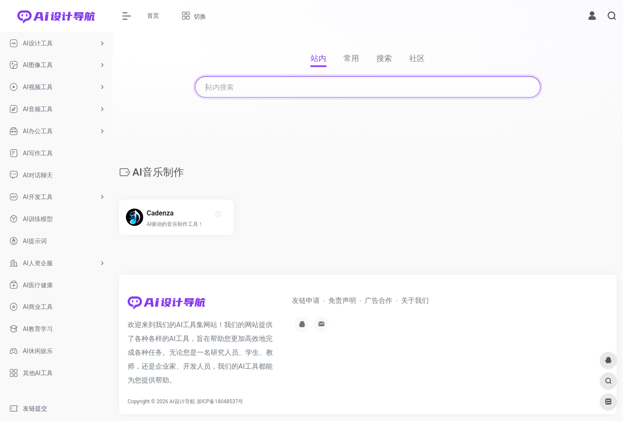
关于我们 (415, 300)
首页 (153, 15)
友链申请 (306, 300)
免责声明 (342, 300)
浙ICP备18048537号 (220, 402)
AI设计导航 (182, 402)
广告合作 (378, 300)
